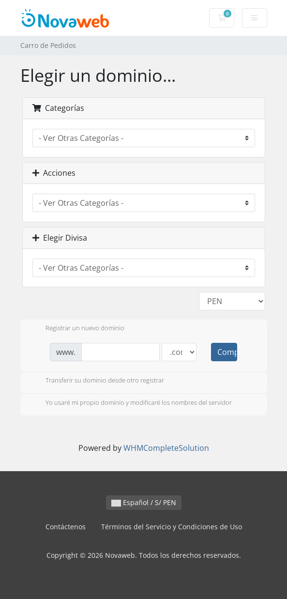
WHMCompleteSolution (166, 448)
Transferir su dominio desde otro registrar (97, 381)
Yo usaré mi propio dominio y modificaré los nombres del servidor (131, 403)
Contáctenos (65, 526)
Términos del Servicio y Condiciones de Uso (171, 526)
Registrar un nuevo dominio (77, 328)
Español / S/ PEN (143, 502)
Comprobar (227, 352)
